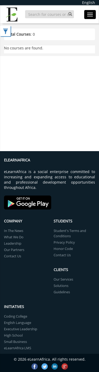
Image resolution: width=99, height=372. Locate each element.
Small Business (15, 341)
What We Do (13, 237)
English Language (17, 322)
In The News (13, 230)
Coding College (15, 316)
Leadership (12, 243)
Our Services (63, 279)
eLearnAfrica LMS (17, 348)
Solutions (61, 285)
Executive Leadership (20, 329)
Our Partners (14, 249)
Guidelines (62, 292)
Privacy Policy (64, 242)
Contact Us (12, 256)
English (88, 2)
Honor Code (63, 248)
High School (13, 335)
